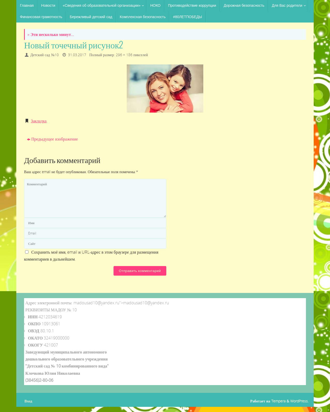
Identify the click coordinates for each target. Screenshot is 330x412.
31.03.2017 (77, 54)
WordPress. (299, 401)
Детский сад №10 (44, 54)
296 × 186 (124, 54)
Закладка (39, 121)
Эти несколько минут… (50, 34)
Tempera (278, 401)
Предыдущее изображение (52, 139)
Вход (28, 401)
